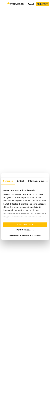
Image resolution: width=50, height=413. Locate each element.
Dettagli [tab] (20, 181)
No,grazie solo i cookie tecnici (25, 235)
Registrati (42, 4)
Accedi (31, 4)
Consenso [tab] (8, 181)
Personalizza (25, 230)
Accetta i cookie (25, 225)
